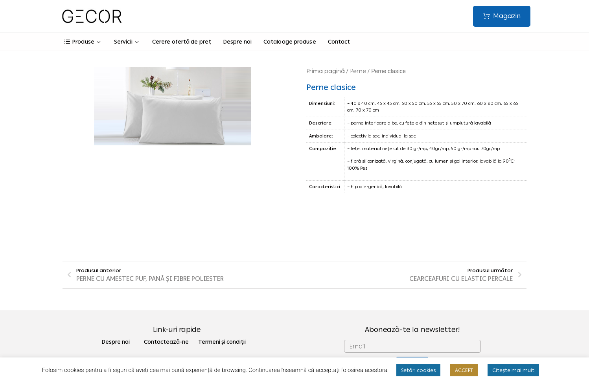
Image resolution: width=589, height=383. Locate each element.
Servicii (127, 41)
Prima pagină (325, 71)
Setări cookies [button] (418, 370)
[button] (501, 16)
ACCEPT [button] (464, 370)
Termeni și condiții (222, 293)
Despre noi (237, 41)
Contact (339, 41)
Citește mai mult (513, 370)
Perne (358, 71)
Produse (83, 41)
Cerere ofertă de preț (181, 41)
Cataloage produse (289, 41)
